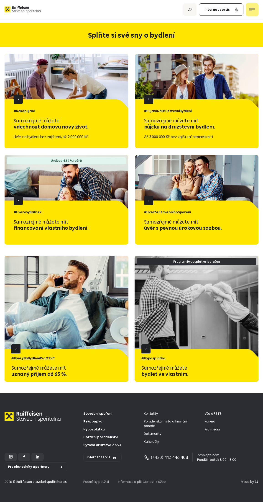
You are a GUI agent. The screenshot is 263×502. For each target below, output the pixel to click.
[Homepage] (34, 420)
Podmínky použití (96, 481)
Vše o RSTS (213, 413)
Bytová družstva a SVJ (102, 445)
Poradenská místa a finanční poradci (165, 423)
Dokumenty (152, 433)
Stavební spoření (97, 413)
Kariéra (210, 421)
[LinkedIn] (37, 457)
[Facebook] (24, 457)
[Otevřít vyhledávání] (190, 11)
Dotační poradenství (100, 437)
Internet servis (221, 11)
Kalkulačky (151, 441)
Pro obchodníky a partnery (28, 467)
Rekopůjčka (92, 421)
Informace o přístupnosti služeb (142, 481)
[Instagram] (11, 457)
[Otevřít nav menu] (252, 11)
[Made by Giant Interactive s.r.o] (249, 481)
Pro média (212, 429)
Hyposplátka (94, 429)
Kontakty (151, 413)
